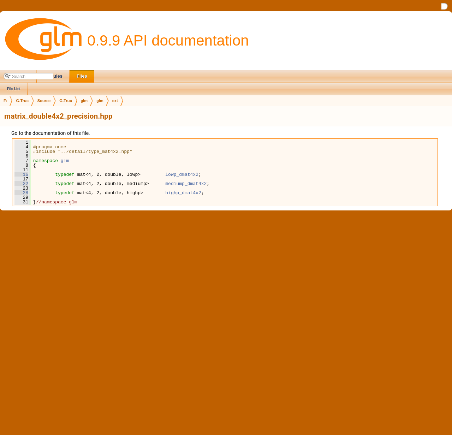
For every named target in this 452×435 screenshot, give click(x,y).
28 (21, 193)
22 (21, 183)
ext (115, 101)
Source (43, 101)
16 (21, 174)
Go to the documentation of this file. (50, 133)
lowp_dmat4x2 (181, 174)
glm (84, 101)
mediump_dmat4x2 (186, 183)
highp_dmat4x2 (183, 193)
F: (5, 101)
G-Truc (22, 101)
